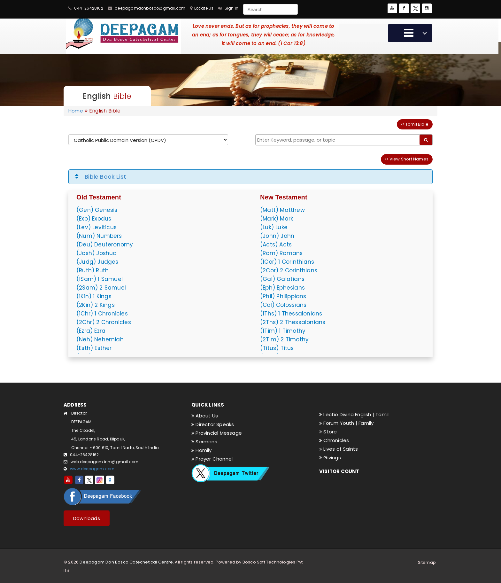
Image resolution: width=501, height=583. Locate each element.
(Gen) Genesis (97, 210)
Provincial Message (216, 433)
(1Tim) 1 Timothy (282, 331)
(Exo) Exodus (93, 218)
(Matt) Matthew (282, 210)
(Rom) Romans (281, 253)
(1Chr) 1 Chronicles (102, 313)
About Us (204, 415)
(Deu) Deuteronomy (104, 244)
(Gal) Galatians (282, 279)
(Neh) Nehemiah (100, 339)
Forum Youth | (338, 423)
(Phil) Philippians (283, 296)
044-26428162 (88, 8)
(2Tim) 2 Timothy (284, 339)
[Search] (270, 9)
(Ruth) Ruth (92, 270)
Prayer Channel (212, 458)
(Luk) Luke (274, 227)
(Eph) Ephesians (282, 288)
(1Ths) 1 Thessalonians (291, 313)
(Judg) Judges (97, 262)
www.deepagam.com (92, 468)
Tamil (382, 414)
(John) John (277, 236)
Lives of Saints (338, 449)
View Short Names (406, 159)
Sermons (204, 441)
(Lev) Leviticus (96, 227)
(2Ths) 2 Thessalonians (292, 322)
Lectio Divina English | (347, 414)
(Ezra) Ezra (90, 331)
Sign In (231, 8)
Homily (201, 450)
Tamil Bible (414, 124)
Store (328, 431)
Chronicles (334, 440)
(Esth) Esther (94, 348)
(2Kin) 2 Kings (95, 305)
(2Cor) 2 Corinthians (288, 270)
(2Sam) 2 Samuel (101, 288)
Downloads (86, 518)
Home (75, 110)
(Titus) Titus (277, 348)
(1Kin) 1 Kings (94, 296)
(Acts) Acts (276, 244)
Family (366, 423)
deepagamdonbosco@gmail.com (150, 8)
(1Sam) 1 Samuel (99, 279)
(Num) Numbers (99, 236)
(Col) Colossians (283, 305)
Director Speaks (212, 424)
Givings (330, 457)
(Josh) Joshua (96, 253)
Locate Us (204, 8)
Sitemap (427, 562)
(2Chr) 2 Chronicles (103, 322)
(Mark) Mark (276, 218)
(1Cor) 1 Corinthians (287, 262)
